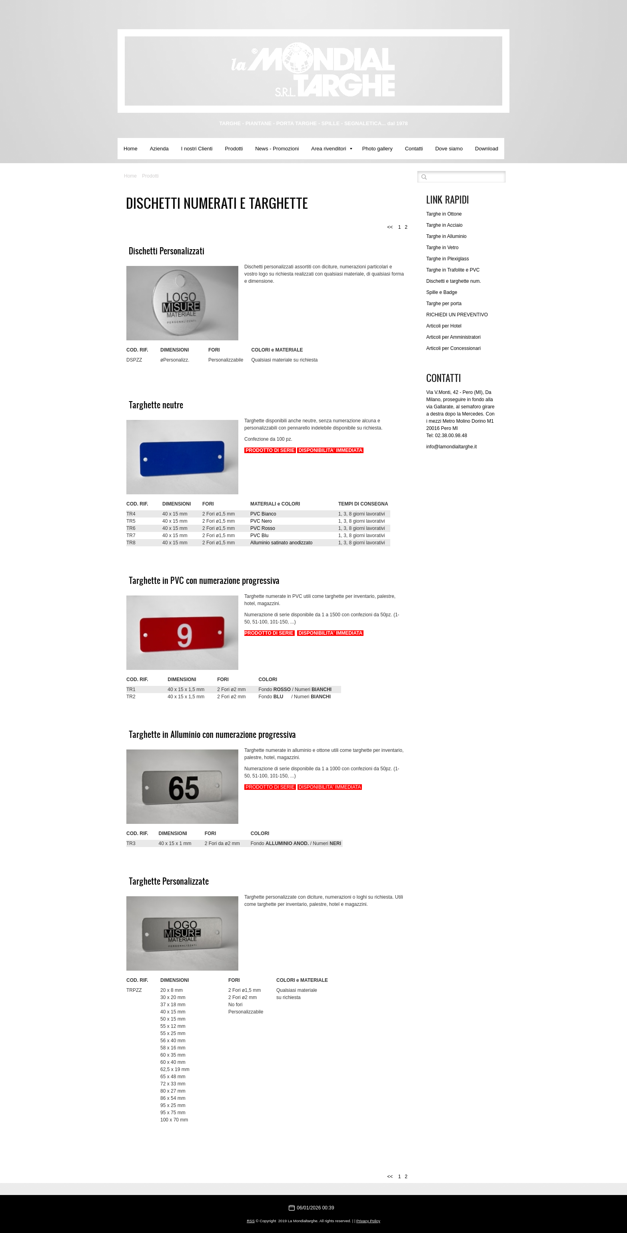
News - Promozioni (277, 149)
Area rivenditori (331, 149)
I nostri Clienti (197, 149)
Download (486, 149)
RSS (251, 1221)
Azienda (159, 149)
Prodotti (234, 149)
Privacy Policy (368, 1221)
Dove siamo (449, 149)
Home (131, 149)
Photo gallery (377, 149)
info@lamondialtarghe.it (451, 447)
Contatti (414, 149)
